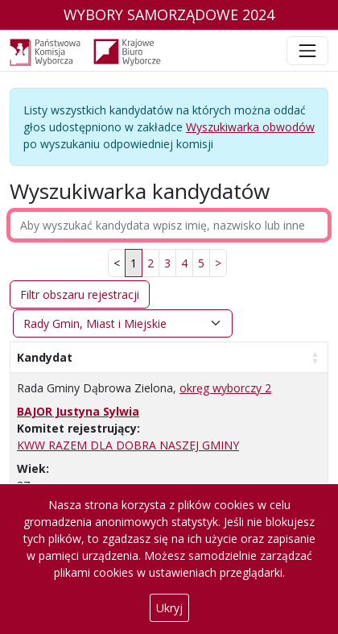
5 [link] (201, 263)
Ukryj (169, 607)
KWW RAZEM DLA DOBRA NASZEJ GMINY (128, 445)
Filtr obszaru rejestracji (79, 294)
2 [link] (150, 263)
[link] (218, 263)
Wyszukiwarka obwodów (250, 127)
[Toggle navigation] (307, 50)
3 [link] (167, 263)
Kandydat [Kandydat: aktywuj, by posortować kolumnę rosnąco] (44, 357)
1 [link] (133, 263)
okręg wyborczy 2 (225, 388)
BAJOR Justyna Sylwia (78, 411)
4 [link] (184, 263)
